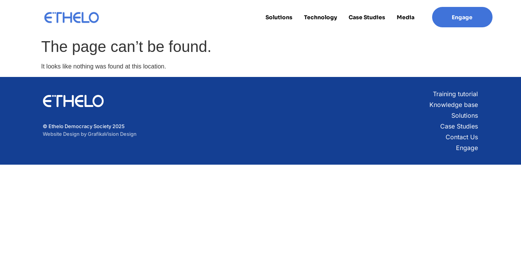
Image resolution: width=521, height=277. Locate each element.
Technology (320, 17)
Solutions (279, 17)
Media (405, 17)
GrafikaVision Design (112, 134)
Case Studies (367, 17)
